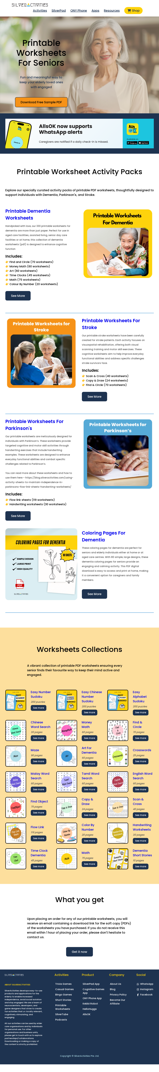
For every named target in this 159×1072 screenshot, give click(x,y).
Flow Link (37, 827)
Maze (35, 750)
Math (86, 853)
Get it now (79, 952)
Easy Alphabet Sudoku (140, 696)
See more (38, 707)
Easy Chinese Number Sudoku (92, 696)
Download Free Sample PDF (41, 102)
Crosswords (142, 750)
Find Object (39, 801)
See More (18, 296)
